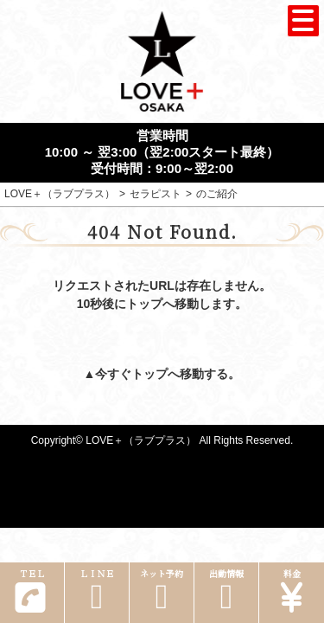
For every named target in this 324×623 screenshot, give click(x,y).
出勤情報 (226, 590)
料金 (291, 590)
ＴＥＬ (30, 590)
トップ (149, 374)
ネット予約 (162, 590)
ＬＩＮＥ (97, 590)
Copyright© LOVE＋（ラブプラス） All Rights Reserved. (162, 440)
